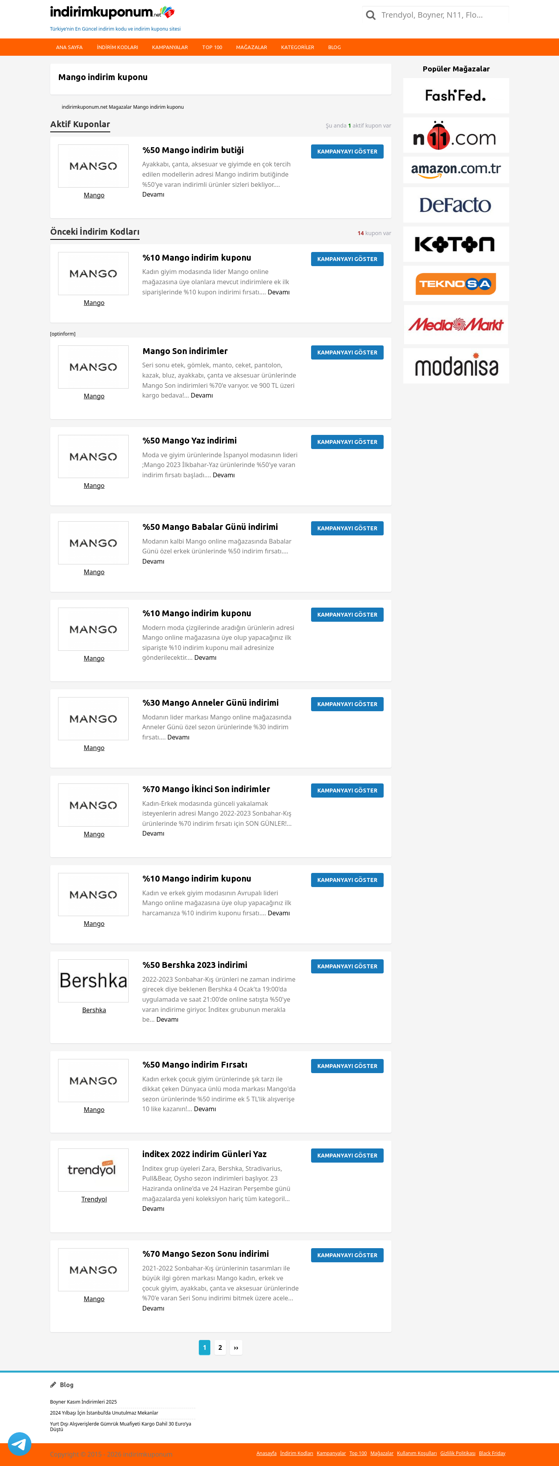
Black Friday (492, 1453)
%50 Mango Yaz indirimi (189, 440)
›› (236, 1347)
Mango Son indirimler (185, 351)
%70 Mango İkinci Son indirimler (206, 789)
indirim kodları (117, 47)
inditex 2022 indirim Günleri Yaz (204, 1154)
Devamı (153, 194)
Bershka (94, 1010)
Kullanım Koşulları (417, 1453)
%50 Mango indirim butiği (193, 150)
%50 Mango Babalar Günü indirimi (210, 526)
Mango (94, 195)
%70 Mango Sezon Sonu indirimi (205, 1253)
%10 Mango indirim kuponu (196, 257)
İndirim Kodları (296, 1453)
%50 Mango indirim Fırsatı (195, 1064)
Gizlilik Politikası (458, 1453)
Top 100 (212, 47)
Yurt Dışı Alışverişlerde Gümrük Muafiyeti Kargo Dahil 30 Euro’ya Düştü (120, 1426)
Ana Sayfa (69, 47)
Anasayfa (267, 1453)
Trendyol (94, 1199)
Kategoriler (297, 47)
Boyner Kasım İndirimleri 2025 (83, 1401)
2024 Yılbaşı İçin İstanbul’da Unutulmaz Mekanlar (104, 1412)
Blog (334, 47)
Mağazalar (251, 47)
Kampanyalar (170, 47)
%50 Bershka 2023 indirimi (194, 964)
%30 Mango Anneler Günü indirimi (210, 702)
